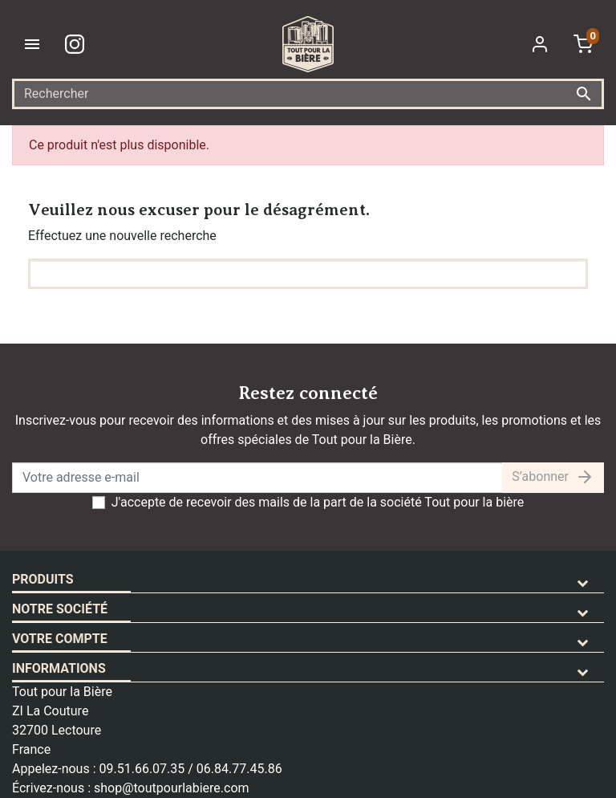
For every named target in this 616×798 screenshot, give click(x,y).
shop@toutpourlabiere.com (171, 788)
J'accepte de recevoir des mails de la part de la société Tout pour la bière (318, 502)
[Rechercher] (308, 94)
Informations (59, 668)
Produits (43, 579)
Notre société (59, 609)
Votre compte (59, 638)
